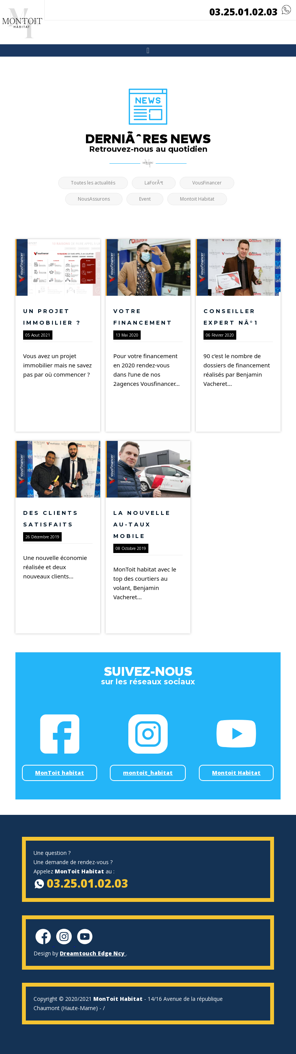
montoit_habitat (148, 772)
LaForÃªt (154, 182)
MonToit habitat (59, 772)
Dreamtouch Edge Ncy (93, 953)
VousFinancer (207, 182)
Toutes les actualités (93, 182)
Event (145, 199)
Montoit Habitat (197, 199)
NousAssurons (94, 199)
